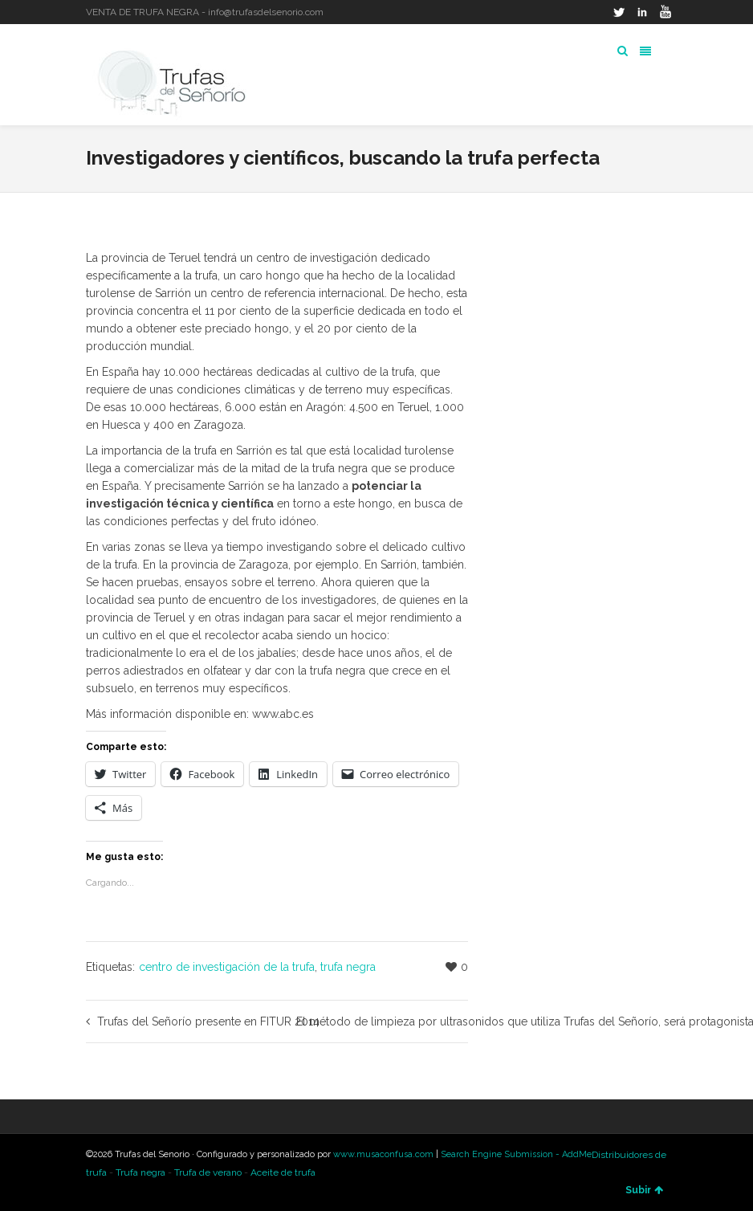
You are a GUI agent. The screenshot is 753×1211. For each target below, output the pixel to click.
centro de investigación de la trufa (227, 966)
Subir (644, 1190)
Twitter (619, 12)
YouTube (665, 12)
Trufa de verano (208, 1172)
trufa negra (348, 966)
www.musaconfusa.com (383, 1154)
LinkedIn (642, 12)
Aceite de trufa (282, 1172)
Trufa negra (140, 1172)
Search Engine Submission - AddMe (516, 1154)
